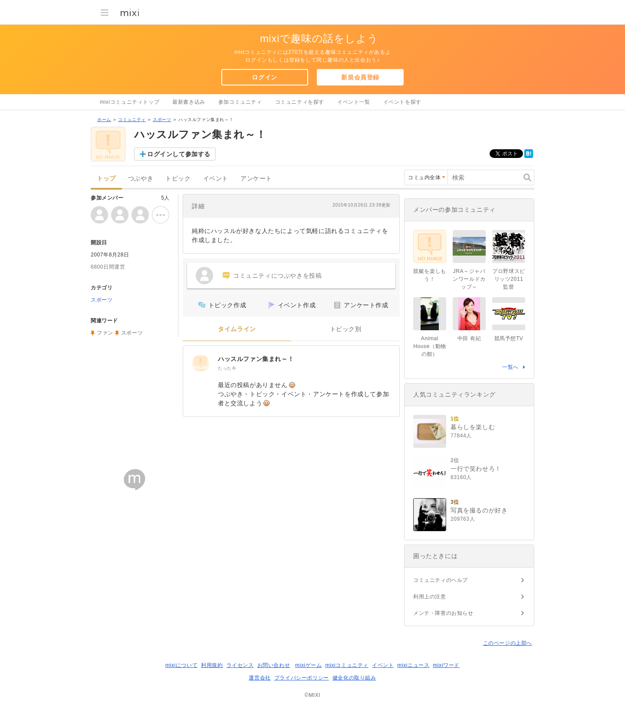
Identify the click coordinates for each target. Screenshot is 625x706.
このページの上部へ (507, 643)
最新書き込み (188, 102)
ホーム (104, 119)
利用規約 (212, 665)
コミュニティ (132, 119)
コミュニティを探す (299, 102)
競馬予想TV (508, 338)
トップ (106, 178)
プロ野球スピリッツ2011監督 (508, 279)
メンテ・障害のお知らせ (443, 613)
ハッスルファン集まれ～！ (256, 358)
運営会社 (259, 678)
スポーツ (162, 119)
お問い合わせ (273, 665)
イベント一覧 (353, 102)
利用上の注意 (429, 597)
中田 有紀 (469, 338)
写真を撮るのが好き (479, 510)
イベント (215, 178)
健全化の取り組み (354, 678)
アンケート (256, 178)
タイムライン (237, 329)
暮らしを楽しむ (473, 427)
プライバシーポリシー (301, 678)
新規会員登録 (360, 77)
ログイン (264, 77)
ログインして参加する (179, 154)
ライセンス (240, 665)
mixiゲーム (308, 665)
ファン (105, 333)
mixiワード (446, 665)
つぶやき (140, 178)
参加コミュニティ (240, 102)
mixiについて (181, 665)
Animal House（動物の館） (429, 346)
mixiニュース (413, 665)
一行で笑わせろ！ (476, 468)
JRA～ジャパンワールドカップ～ (469, 279)
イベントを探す (402, 102)
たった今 (227, 368)
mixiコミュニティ (347, 665)
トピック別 (346, 329)
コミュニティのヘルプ (440, 580)
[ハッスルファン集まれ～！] (200, 363)
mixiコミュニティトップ (129, 102)
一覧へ (510, 367)
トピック (178, 178)
